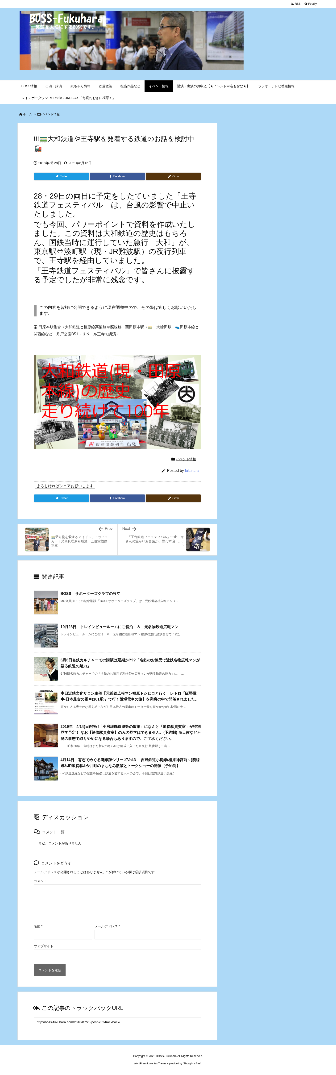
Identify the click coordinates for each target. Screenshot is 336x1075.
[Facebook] (117, 176)
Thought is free (192, 1063)
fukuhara (192, 471)
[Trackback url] (117, 1022)
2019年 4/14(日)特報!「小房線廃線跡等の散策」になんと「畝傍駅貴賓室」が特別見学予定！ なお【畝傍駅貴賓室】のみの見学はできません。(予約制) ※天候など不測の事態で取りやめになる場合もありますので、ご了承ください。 (131, 733)
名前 (38, 926)
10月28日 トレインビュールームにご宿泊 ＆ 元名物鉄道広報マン (119, 627)
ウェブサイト (44, 946)
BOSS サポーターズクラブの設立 (90, 594)
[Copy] (173, 176)
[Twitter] (61, 176)
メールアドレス (107, 926)
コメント (40, 881)
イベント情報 (50, 114)
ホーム (27, 114)
